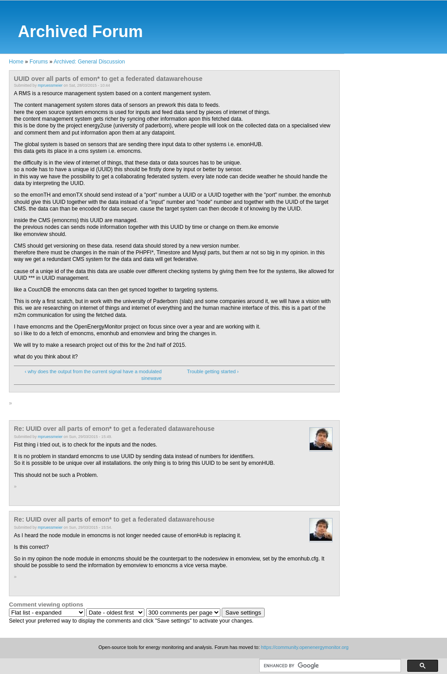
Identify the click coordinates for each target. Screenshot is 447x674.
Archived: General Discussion (89, 62)
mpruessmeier (50, 85)
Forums (39, 62)
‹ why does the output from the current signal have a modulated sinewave (93, 375)
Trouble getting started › (213, 371)
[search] (329, 666)
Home (16, 62)
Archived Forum (80, 31)
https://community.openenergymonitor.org (305, 647)
